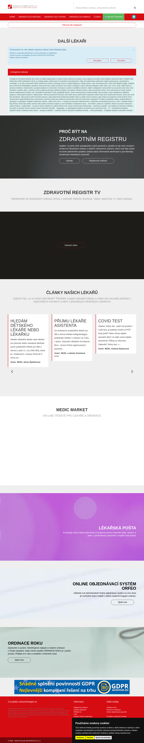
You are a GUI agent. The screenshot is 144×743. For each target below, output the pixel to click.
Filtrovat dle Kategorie (72, 25)
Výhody (69, 161)
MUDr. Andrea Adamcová (117, 349)
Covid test (110, 321)
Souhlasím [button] (80, 737)
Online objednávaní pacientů (117, 712)
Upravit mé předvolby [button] (103, 737)
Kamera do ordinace (114, 710)
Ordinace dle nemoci (79, 17)
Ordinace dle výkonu (55, 17)
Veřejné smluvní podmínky (83, 716)
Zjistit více (122, 602)
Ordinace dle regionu (29, 17)
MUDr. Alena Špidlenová (28, 362)
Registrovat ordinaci (98, 161)
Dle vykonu (121, 60)
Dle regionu (97, 60)
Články (97, 17)
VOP (75, 714)
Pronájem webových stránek (116, 716)
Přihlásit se (77, 712)
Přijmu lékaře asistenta (70, 323)
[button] (12, 371)
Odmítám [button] (90, 737)
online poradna (113, 17)
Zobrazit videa (70, 245)
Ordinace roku (112, 707)
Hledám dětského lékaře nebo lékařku (24, 328)
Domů (12, 17)
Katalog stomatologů (134, 17)
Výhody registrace (80, 710)
